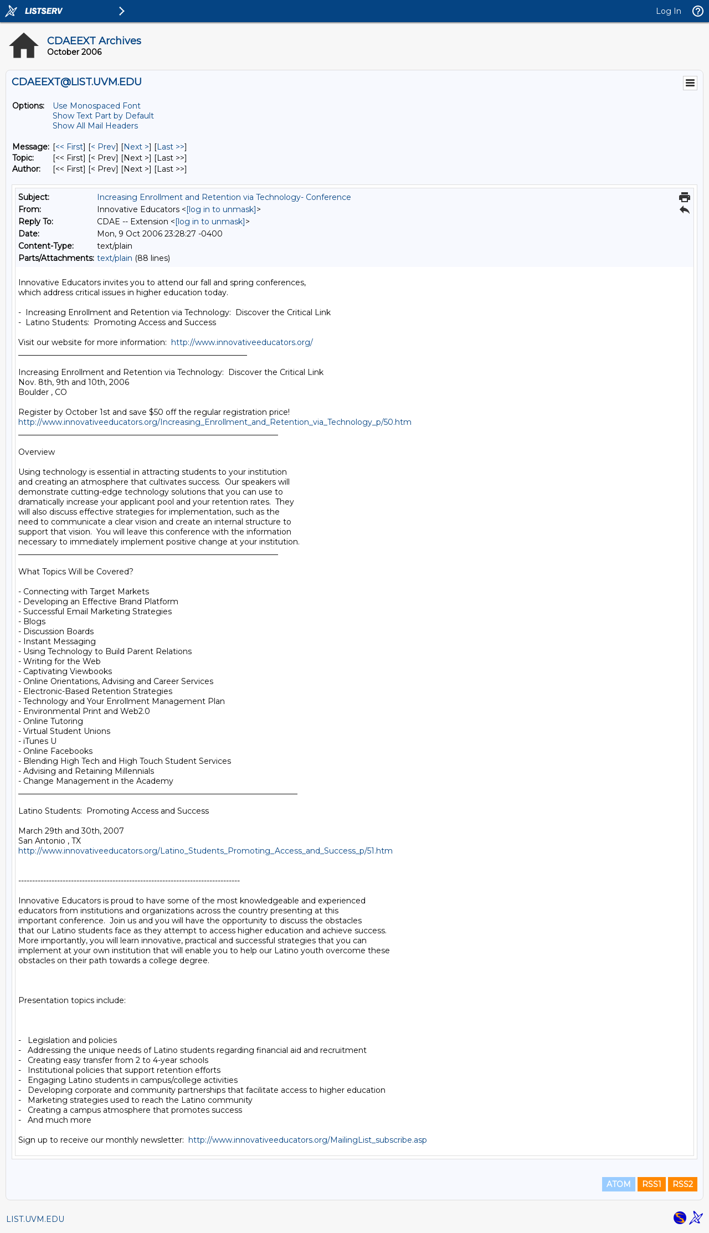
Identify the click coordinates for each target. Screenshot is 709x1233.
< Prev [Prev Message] (103, 147)
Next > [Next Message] (136, 147)
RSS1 (651, 1184)
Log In (668, 11)
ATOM (619, 1184)
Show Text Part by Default (103, 116)
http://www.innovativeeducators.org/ (242, 342)
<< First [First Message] (69, 147)
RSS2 (682, 1184)
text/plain (114, 258)
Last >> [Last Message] (170, 147)
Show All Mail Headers (95, 126)
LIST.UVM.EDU (35, 1219)
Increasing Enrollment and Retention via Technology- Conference (224, 197)
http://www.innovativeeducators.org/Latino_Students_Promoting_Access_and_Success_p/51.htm (205, 851)
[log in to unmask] (221, 209)
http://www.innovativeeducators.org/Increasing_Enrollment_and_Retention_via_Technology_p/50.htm (215, 422)
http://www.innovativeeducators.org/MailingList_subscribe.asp (307, 1140)
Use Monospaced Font (97, 106)
